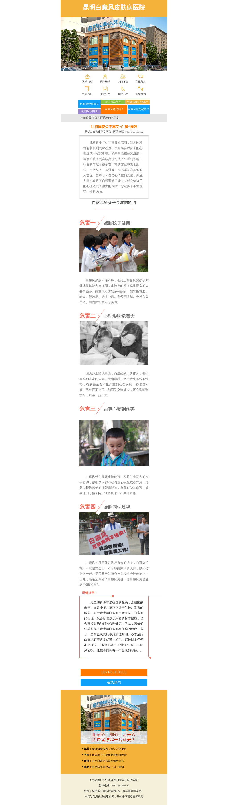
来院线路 (140, 94)
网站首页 (87, 81)
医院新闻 (105, 117)
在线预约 (140, 81)
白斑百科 (87, 94)
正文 (116, 117)
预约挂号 (105, 94)
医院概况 (105, 81)
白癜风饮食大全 (89, 104)
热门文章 (123, 81)
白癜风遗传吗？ (114, 109)
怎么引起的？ (113, 102)
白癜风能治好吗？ (137, 102)
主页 (94, 117)
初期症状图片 (89, 111)
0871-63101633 (134, 131)
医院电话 (123, 94)
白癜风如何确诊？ (138, 109)
